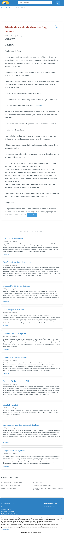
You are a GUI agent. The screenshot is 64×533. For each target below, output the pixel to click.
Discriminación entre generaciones (11, 482)
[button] (57, 29)
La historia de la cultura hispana (10, 485)
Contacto (4, 507)
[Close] (61, 521)
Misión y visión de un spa (8, 488)
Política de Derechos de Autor (10, 514)
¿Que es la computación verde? (42, 485)
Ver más (32, 215)
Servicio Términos (6, 509)
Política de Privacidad (7, 511)
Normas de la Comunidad (8, 516)
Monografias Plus (6, 7)
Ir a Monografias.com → (51, 503)
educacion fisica (37, 482)
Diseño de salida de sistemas (22, 7)
